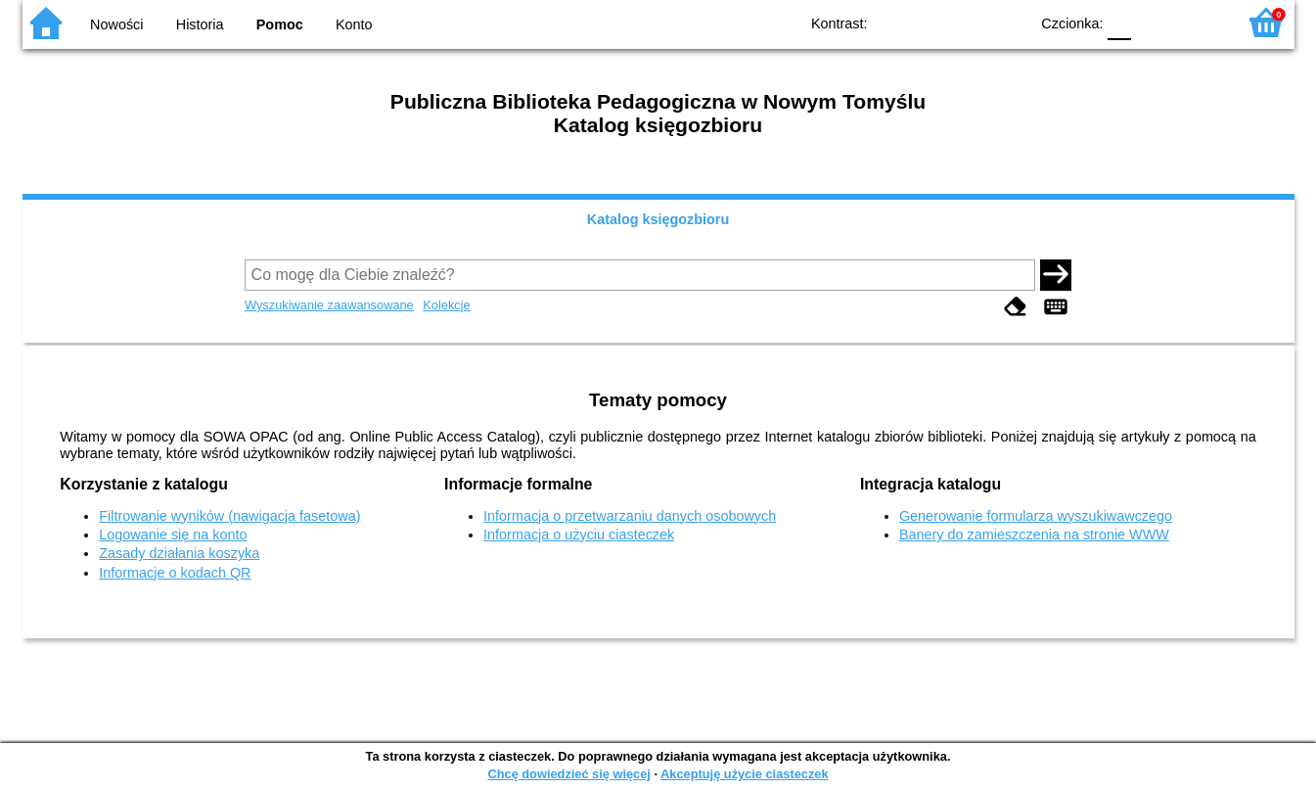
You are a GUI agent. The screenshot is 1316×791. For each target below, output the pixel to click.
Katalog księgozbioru (658, 219)
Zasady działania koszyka (179, 553)
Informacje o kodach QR (174, 573)
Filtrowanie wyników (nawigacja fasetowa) (229, 516)
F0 (1120, 22)
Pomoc (279, 24)
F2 (1199, 22)
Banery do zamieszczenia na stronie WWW (1034, 534)
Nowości (116, 24)
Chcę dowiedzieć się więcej (568, 774)
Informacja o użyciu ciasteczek (578, 534)
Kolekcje (446, 305)
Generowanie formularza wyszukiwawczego (1035, 516)
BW (929, 22)
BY (1008, 22)
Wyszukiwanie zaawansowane (329, 305)
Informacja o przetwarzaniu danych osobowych (629, 516)
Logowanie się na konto (173, 534)
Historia (200, 24)
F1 (1153, 22)
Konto (354, 24)
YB (968, 22)
